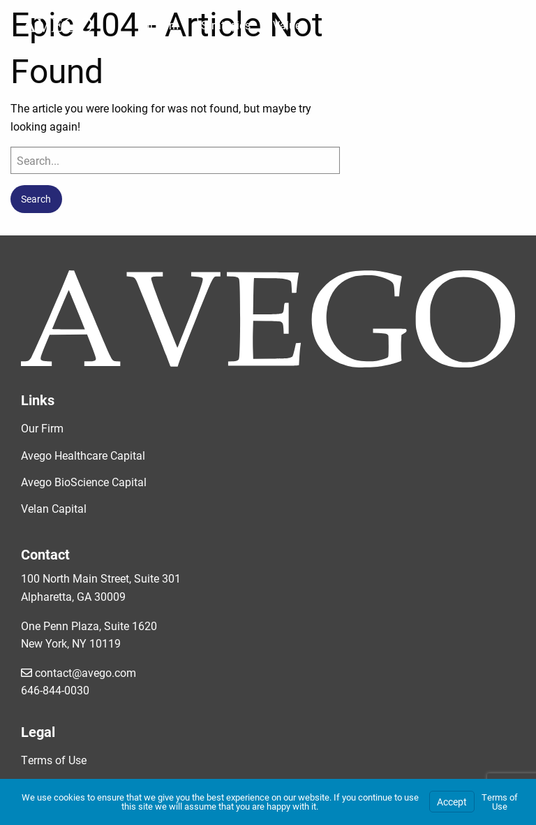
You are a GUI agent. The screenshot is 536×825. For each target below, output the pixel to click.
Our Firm (42, 428)
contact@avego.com (78, 672)
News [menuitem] (407, 24)
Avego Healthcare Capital (83, 455)
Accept (452, 801)
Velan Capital (54, 508)
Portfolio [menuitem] (350, 24)
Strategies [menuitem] (226, 24)
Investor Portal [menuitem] (478, 24)
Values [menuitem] (289, 24)
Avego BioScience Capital (84, 481)
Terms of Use (54, 759)
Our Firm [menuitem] (157, 24)
